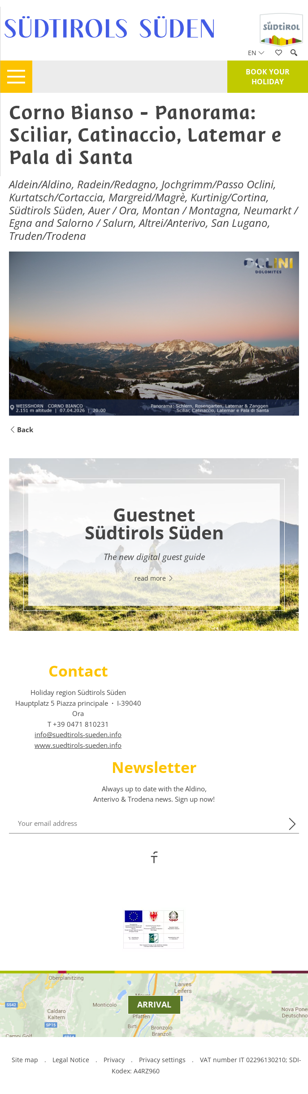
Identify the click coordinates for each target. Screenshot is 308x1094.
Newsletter (154, 767)
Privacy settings (163, 1059)
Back (21, 430)
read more (154, 578)
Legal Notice (70, 1059)
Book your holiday (268, 77)
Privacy (114, 1059)
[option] (154, 544)
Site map (25, 1059)
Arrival (154, 1004)
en (256, 52)
